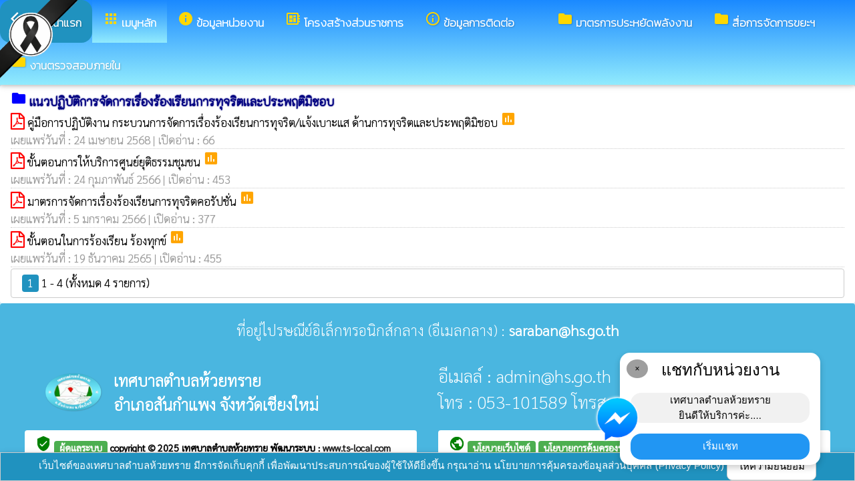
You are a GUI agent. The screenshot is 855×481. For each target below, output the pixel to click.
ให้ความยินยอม (771, 466)
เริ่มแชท (720, 446)
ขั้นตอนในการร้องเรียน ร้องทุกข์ (98, 240)
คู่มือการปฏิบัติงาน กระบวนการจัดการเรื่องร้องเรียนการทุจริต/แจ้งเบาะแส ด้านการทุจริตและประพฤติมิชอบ (263, 122)
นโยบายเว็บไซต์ (501, 448)
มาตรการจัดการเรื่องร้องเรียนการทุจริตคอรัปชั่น (133, 201)
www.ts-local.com (357, 448)
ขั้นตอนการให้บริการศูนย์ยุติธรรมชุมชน (115, 161)
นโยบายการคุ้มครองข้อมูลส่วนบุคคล (611, 448)
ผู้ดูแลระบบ (80, 448)
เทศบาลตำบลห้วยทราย (226, 448)
